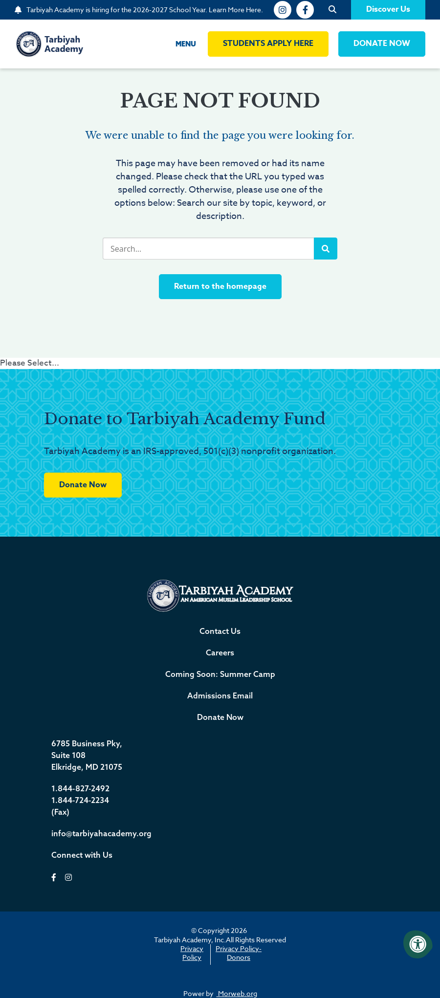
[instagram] (282, 10)
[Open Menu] (178, 44)
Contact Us (220, 631)
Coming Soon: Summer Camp (220, 674)
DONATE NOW (381, 43)
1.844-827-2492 (80, 788)
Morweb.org (237, 993)
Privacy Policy (191, 953)
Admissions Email (220, 695)
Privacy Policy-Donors (239, 953)
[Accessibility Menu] (418, 944)
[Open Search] (332, 9)
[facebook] (305, 10)
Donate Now (83, 485)
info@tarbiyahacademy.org (101, 833)
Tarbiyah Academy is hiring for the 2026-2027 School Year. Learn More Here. (144, 9)
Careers (220, 652)
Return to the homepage (220, 286)
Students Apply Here (268, 43)
